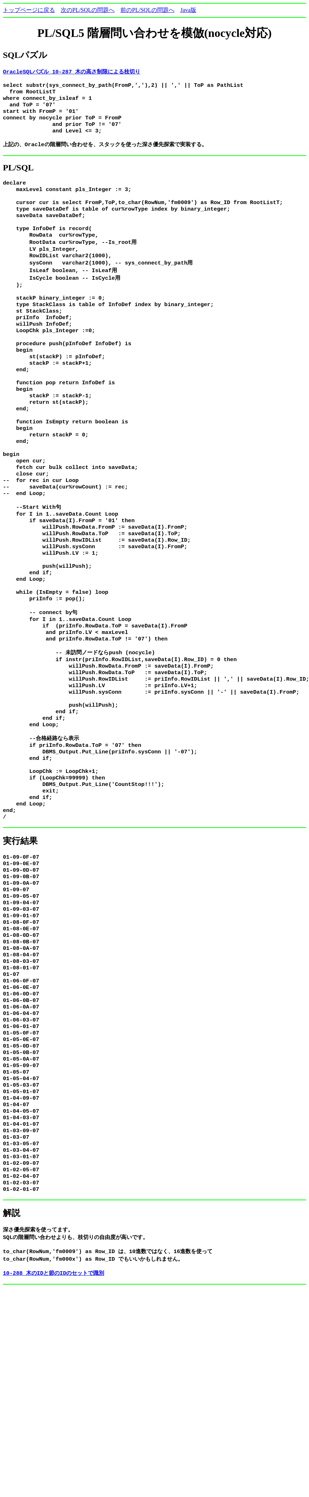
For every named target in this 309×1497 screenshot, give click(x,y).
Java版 (188, 10)
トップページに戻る (29, 10)
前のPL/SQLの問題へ (147, 10)
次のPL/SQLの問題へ (88, 10)
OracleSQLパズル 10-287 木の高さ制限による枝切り (71, 71)
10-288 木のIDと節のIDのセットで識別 (53, 1388)
